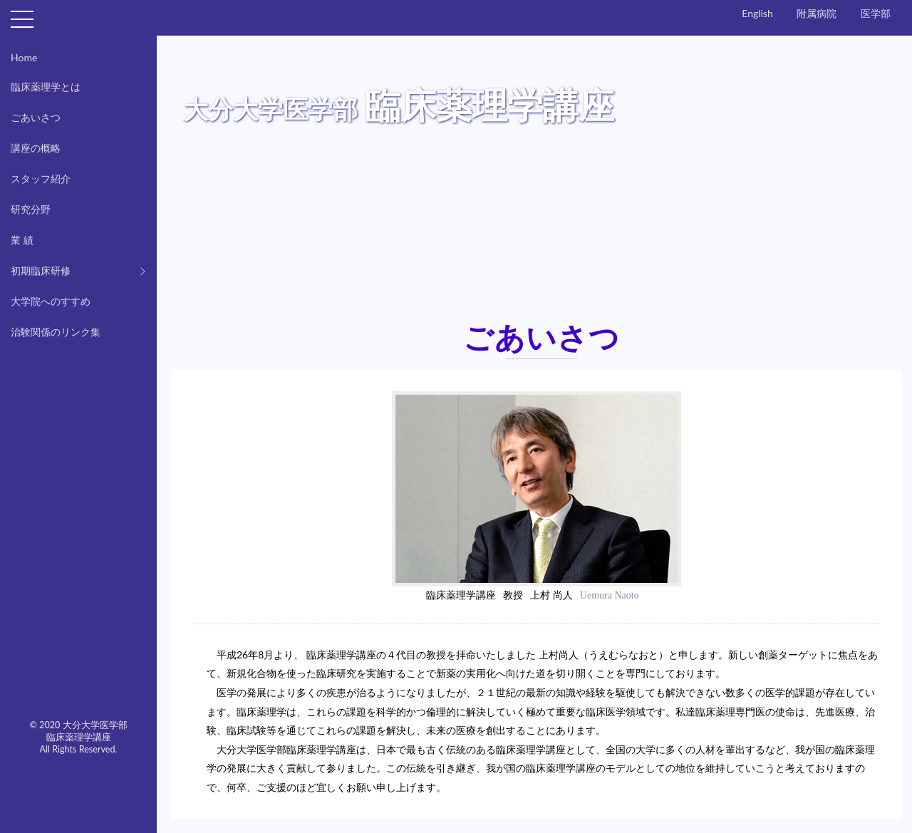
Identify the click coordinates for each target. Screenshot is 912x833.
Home (24, 57)
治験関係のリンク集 (55, 332)
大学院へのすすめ (50, 301)
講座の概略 (36, 148)
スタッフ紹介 (41, 178)
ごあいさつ (36, 117)
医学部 (876, 13)
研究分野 (31, 209)
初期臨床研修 (41, 270)
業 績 (22, 240)
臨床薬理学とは (46, 87)
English (757, 13)
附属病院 (816, 13)
